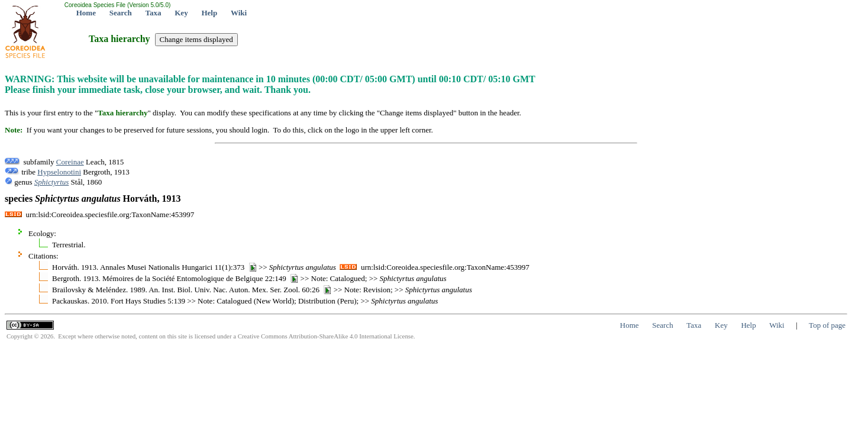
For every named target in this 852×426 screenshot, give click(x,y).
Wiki (239, 12)
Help (209, 12)
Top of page (827, 325)
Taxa (154, 12)
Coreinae (70, 161)
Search (120, 12)
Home (86, 12)
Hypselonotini (59, 171)
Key (181, 12)
